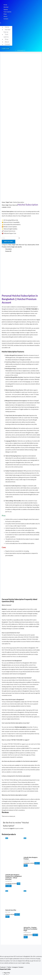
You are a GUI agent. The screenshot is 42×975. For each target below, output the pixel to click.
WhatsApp (7, 970)
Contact (6, 19)
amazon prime (31, 173)
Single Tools (9, 131)
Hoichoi (4, 538)
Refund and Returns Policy (11, 910)
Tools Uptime (7, 12)
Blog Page (6, 903)
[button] (6, 23)
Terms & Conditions (9, 908)
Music (3, 133)
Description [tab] (8, 177)
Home (3, 131)
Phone (6, 972)
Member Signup (7, 31)
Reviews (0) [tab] (8, 180)
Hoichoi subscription (20, 656)
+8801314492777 (6, 934)
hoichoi (9, 175)
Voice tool (15, 133)
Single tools (14, 175)
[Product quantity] (10, 167)
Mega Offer (7, 901)
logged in (12, 757)
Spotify (20, 175)
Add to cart (8, 170)
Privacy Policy (7, 906)
